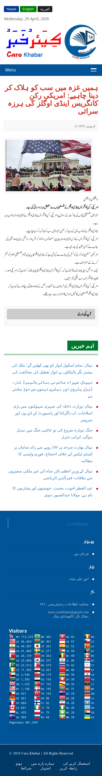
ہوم (19, 763)
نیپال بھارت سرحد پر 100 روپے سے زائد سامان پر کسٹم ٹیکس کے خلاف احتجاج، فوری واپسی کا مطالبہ (53, 454)
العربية (45, 9)
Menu (10, 70)
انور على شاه (79, 579)
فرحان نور (81, 554)
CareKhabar (78, 524)
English (28, 9)
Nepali (11, 9)
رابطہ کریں (68, 768)
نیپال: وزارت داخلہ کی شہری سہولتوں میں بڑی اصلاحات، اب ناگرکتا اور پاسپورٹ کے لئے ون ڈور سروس (53, 413)
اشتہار (46, 768)
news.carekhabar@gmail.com (68, 612)
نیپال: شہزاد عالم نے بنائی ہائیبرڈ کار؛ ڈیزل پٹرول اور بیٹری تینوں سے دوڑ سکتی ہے (52, 389)
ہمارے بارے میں (43, 763)
